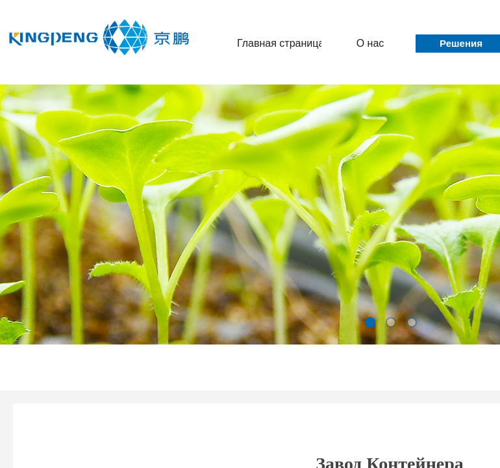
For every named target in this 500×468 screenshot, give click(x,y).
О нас (370, 43)
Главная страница (279, 43)
